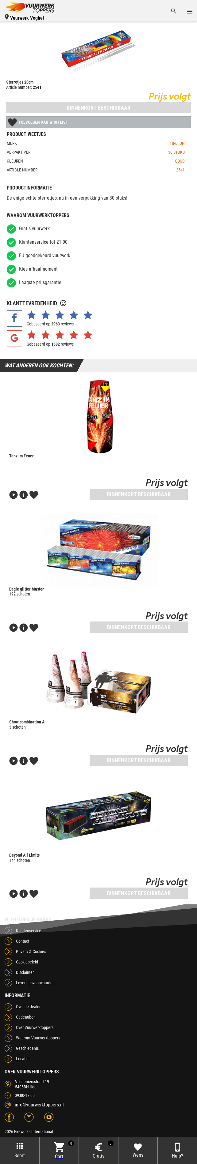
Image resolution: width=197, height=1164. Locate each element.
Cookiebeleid (27, 961)
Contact (22, 941)
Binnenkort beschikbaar (98, 107)
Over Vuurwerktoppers (34, 1027)
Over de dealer (28, 1006)
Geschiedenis (27, 1048)
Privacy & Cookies (31, 951)
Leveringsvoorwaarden (35, 982)
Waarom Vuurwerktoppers (38, 1037)
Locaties (23, 1058)
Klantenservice (28, 930)
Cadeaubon (26, 1017)
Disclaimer (25, 972)
